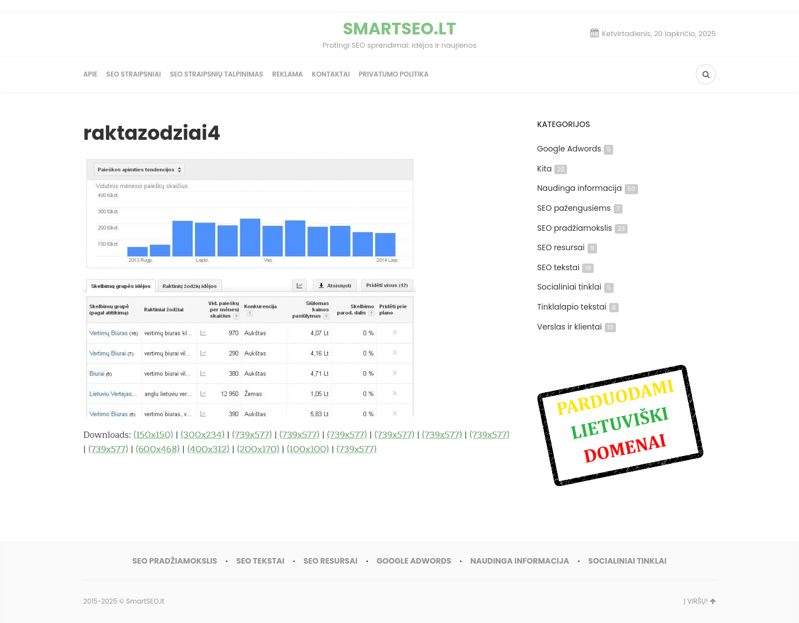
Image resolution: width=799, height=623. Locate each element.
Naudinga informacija (587, 188)
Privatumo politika (393, 74)
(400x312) (209, 449)
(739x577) (252, 435)
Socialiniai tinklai (575, 286)
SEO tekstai (565, 267)
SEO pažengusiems (580, 208)
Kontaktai (331, 74)
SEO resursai (567, 247)
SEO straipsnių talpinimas (216, 74)
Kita (552, 168)
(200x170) (258, 449)
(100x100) (308, 449)
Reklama (287, 74)
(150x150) (153, 435)
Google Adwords (575, 148)
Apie (90, 74)
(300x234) (203, 435)
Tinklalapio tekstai (578, 306)
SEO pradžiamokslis (582, 228)
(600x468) (158, 449)
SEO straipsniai (134, 74)
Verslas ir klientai (576, 326)
